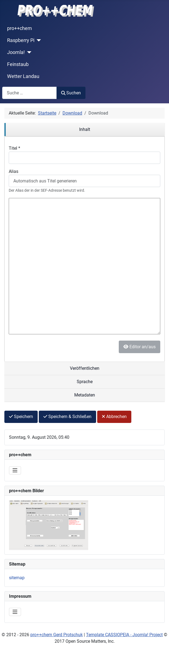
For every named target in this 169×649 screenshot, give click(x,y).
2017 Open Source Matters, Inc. (85, 641)
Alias (13, 171)
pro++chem (19, 28)
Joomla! (16, 52)
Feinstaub (18, 64)
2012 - (12, 634)
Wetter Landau (23, 76)
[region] (84, 129)
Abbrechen (114, 416)
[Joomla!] (28, 52)
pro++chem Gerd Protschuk (56, 634)
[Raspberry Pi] (37, 40)
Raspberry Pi (20, 40)
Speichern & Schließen (67, 416)
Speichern (21, 416)
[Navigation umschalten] (15, 470)
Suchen (71, 92)
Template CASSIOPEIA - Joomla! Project (124, 634)
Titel (14, 148)
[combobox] (29, 93)
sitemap (17, 577)
